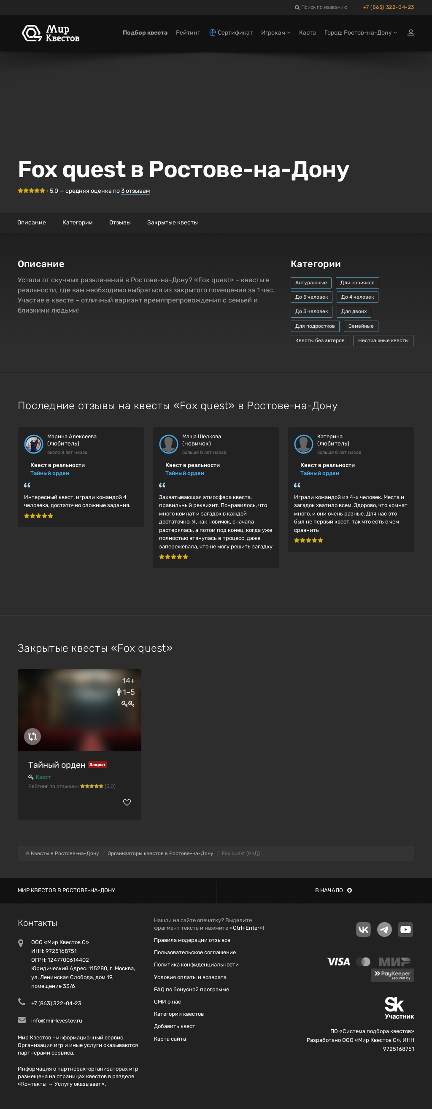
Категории (77, 222)
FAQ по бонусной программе (191, 989)
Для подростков (315, 326)
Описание (31, 222)
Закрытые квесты (172, 222)
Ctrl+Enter (246, 928)
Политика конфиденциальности (196, 964)
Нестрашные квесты (383, 340)
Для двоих (354, 311)
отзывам (135, 190)
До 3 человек (311, 311)
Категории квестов (179, 1014)
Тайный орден (49, 473)
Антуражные (311, 283)
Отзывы (120, 222)
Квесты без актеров (320, 340)
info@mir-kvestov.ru (56, 1020)
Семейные (361, 326)
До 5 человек (311, 297)
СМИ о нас (167, 1001)
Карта (307, 32)
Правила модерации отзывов (192, 940)
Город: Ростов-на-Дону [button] (360, 32)
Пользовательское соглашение (195, 952)
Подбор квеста (145, 32)
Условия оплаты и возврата (190, 977)
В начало (333, 890)
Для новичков (357, 283)
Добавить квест (174, 1026)
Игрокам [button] (276, 32)
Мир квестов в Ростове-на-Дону (66, 890)
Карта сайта (170, 1039)
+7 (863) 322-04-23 (388, 7)
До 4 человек (357, 297)
